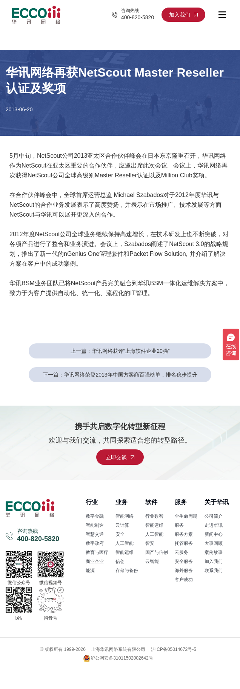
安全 (120, 534)
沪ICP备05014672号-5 (173, 649)
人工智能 (124, 543)
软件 (151, 502)
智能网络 (124, 516)
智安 (149, 543)
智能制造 (95, 525)
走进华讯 (214, 525)
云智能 (152, 561)
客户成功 (184, 579)
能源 (90, 570)
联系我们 (214, 570)
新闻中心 (214, 534)
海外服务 (184, 570)
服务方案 (184, 534)
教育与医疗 (97, 552)
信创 (120, 561)
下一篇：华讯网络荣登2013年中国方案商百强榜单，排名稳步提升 (120, 375)
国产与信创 (156, 552)
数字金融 (95, 516)
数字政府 (95, 543)
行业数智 (154, 516)
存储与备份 (126, 570)
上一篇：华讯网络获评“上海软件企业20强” (120, 351)
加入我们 (214, 561)
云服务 (181, 552)
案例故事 (214, 552)
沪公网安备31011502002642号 (118, 658)
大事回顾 (214, 543)
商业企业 (95, 561)
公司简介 (214, 516)
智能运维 (124, 552)
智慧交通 (95, 534)
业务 (121, 502)
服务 (181, 502)
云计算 (122, 525)
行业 (92, 502)
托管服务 (184, 543)
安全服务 (184, 561)
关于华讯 (217, 502)
